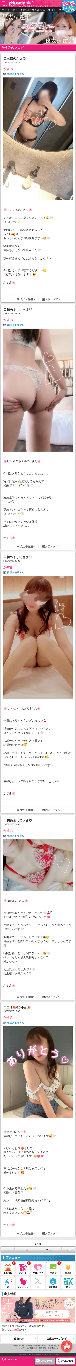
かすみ (8, 69)
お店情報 (53, 1282)
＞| (68, 1249)
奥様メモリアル (15, 74)
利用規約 (28, 1351)
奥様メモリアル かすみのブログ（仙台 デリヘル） (29, 6)
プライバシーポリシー (42, 1351)
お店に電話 (67, 1360)
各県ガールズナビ (57, 1338)
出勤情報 (8, 1268)
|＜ (7, 1249)
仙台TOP (19, 1338)
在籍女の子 (38, 1268)
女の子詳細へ (27, 299)
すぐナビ (23, 1268)
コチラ (15, 1329)
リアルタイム (23, 1282)
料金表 (68, 1268)
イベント (8, 1282)
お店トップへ (52, 299)
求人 (68, 1282)
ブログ (53, 1268)
